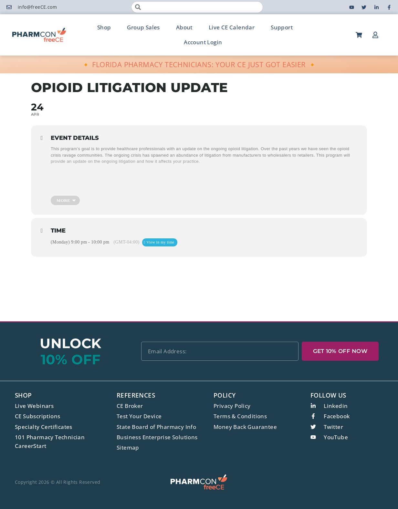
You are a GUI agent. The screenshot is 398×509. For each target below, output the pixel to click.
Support (282, 27)
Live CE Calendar (232, 27)
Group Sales (143, 27)
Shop (104, 27)
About (184, 27)
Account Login (203, 42)
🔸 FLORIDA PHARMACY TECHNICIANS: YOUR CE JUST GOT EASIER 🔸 (199, 64)
